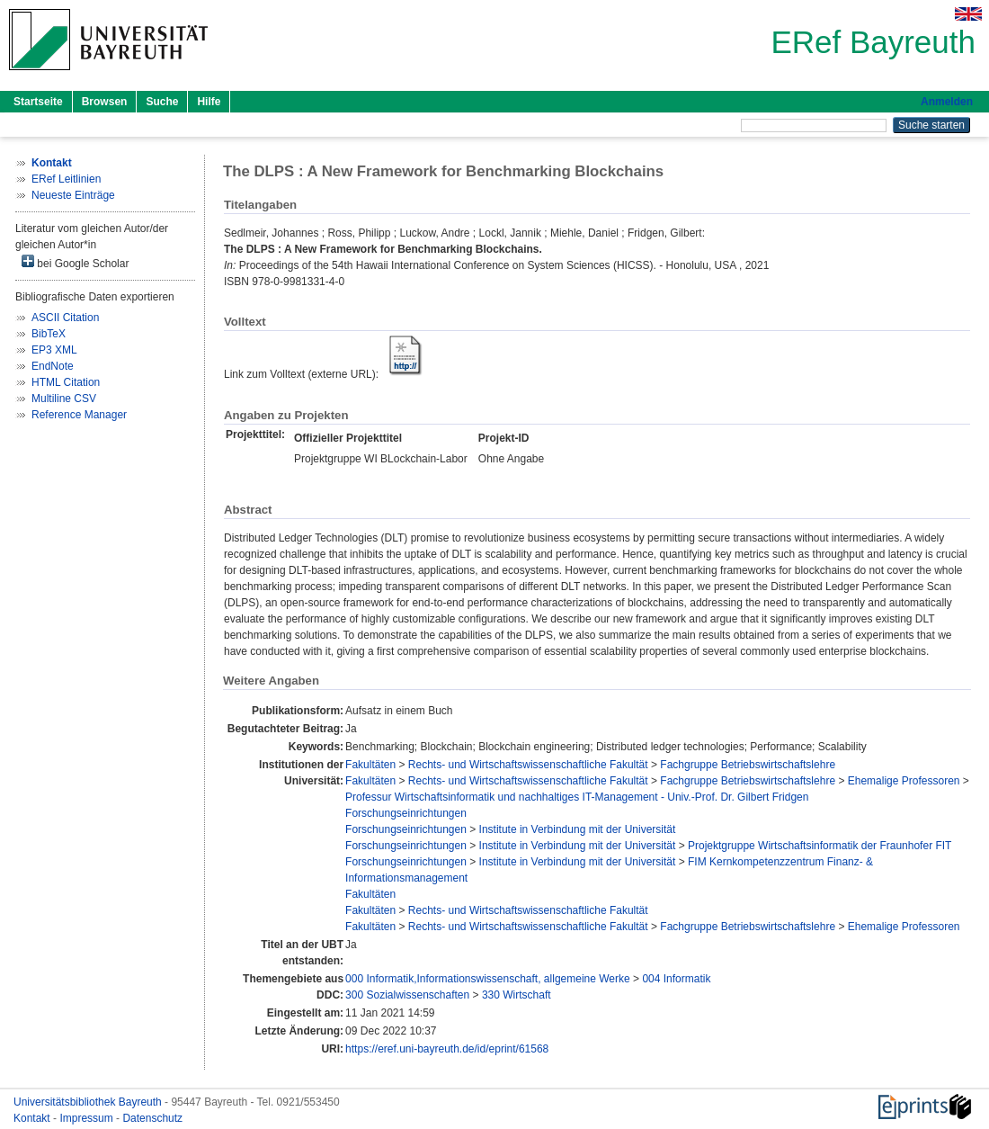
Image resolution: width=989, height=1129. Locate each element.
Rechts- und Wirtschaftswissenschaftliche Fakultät (528, 764)
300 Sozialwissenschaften (407, 995)
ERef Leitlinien (66, 179)
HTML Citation (65, 382)
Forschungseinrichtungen (406, 813)
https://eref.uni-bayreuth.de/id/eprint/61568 (446, 1049)
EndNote (52, 366)
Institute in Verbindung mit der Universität (577, 829)
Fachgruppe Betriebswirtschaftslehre (747, 764)
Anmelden (947, 101)
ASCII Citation (65, 317)
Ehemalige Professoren (904, 781)
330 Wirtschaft (516, 995)
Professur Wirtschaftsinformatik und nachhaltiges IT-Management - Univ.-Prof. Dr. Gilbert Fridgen (576, 797)
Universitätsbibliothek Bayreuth (89, 1102)
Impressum (87, 1118)
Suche (162, 101)
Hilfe (208, 101)
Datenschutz (152, 1118)
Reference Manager (79, 414)
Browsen (105, 101)
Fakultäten (370, 764)
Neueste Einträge (73, 195)
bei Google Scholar (75, 262)
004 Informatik (676, 978)
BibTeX (48, 333)
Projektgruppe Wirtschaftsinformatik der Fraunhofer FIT (819, 845)
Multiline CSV (63, 398)
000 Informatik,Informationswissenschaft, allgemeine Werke (487, 978)
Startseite (38, 101)
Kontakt (33, 1118)
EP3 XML (54, 350)
